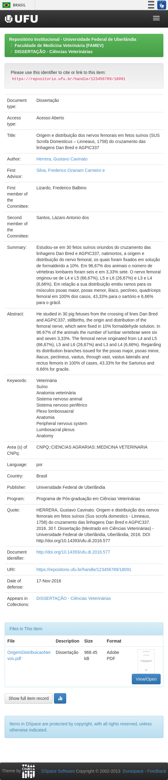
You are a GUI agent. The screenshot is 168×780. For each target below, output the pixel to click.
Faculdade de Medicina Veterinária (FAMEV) (59, 45)
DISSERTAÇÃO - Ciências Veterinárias (54, 51)
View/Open (146, 679)
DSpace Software (58, 771)
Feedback (156, 771)
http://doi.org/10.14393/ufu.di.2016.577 (73, 552)
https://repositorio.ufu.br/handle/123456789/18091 (84, 569)
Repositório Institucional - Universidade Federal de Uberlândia (72, 39)
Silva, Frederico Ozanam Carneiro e (70, 170)
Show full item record (29, 698)
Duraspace (133, 771)
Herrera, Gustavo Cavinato (62, 158)
